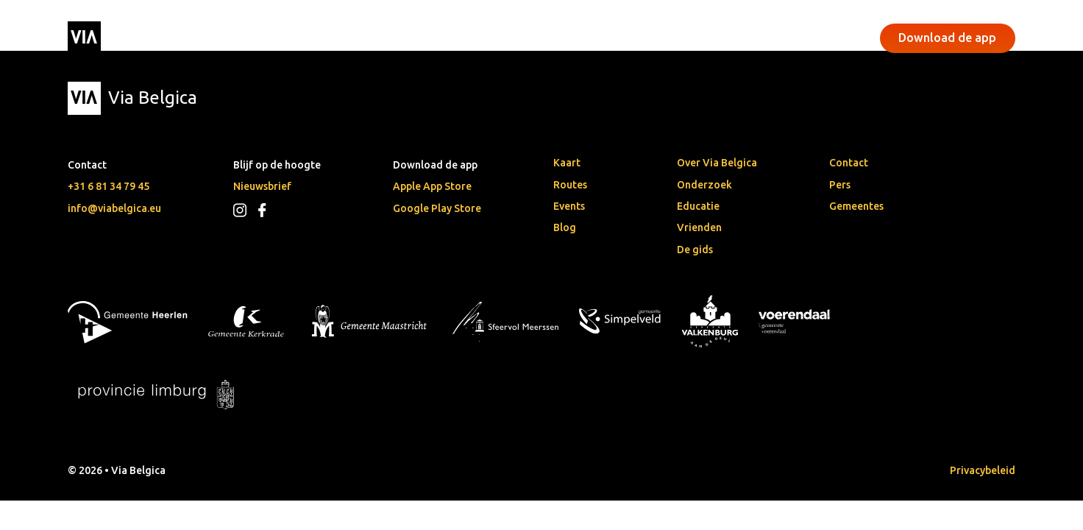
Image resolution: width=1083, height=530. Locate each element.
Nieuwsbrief (262, 186)
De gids (695, 249)
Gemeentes (856, 206)
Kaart (566, 163)
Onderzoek (704, 185)
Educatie (698, 206)
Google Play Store (437, 208)
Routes (570, 185)
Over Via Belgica (717, 163)
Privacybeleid (982, 470)
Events (439, 38)
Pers (840, 185)
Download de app (947, 37)
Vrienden (699, 227)
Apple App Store (432, 186)
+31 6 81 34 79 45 (108, 186)
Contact (848, 163)
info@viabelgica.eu (114, 208)
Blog (564, 227)
